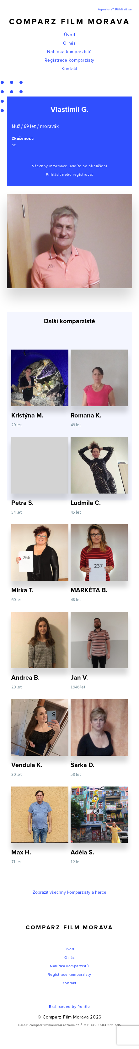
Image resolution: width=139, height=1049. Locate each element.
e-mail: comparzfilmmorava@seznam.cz (48, 1025)
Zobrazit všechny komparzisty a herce (69, 892)
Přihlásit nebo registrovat (69, 175)
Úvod (69, 35)
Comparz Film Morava (69, 22)
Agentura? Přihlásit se (115, 9)
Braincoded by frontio (69, 1007)
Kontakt (69, 69)
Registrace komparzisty (69, 60)
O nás (69, 43)
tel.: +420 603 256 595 (102, 1025)
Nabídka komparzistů (69, 52)
